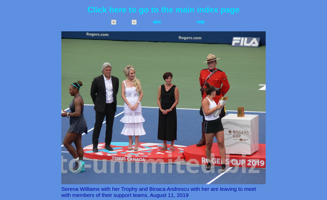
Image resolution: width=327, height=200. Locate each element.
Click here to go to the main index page (163, 9)
